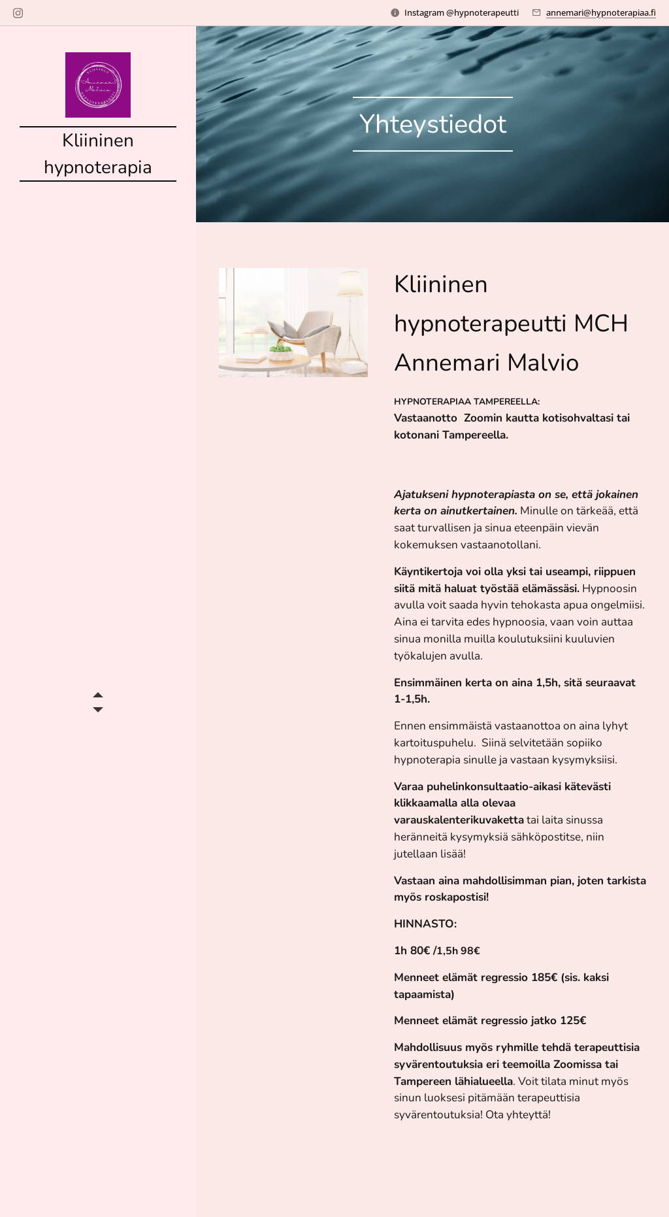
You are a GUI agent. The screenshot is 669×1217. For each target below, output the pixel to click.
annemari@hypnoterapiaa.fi (601, 12)
